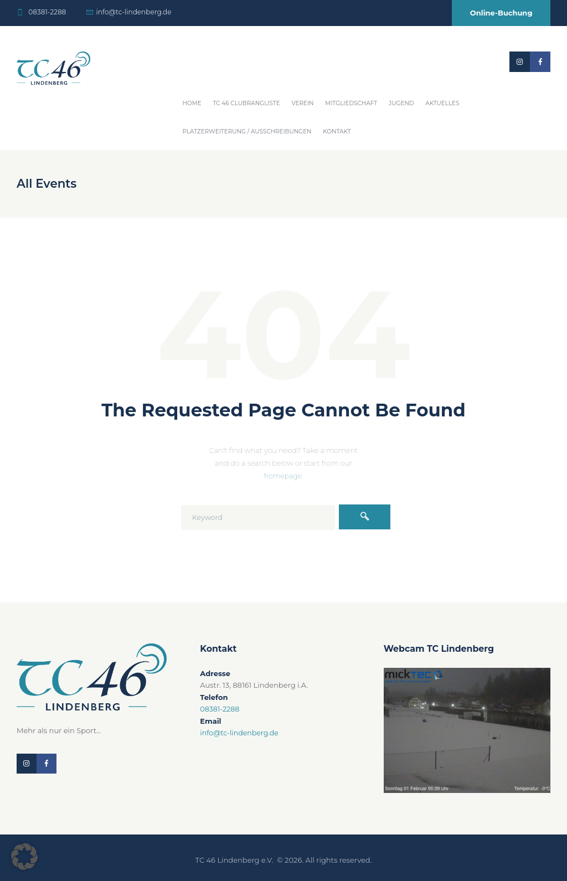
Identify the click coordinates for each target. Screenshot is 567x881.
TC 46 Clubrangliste (246, 103)
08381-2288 (47, 12)
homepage (282, 475)
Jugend (401, 103)
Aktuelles (442, 103)
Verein (302, 103)
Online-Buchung (501, 12)
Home (192, 103)
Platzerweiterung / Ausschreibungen (247, 131)
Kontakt (336, 131)
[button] (24, 856)
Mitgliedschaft (351, 103)
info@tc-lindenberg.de (134, 12)
